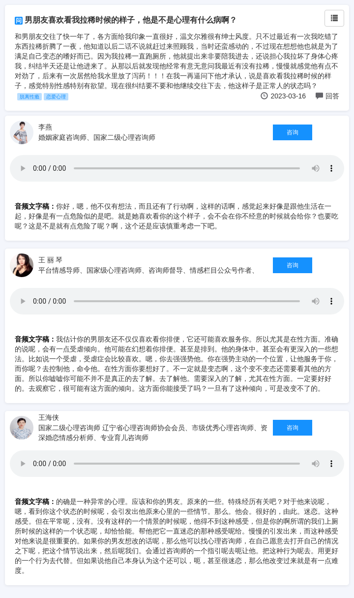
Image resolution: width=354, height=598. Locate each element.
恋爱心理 (56, 96)
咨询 (292, 132)
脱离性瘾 (29, 96)
